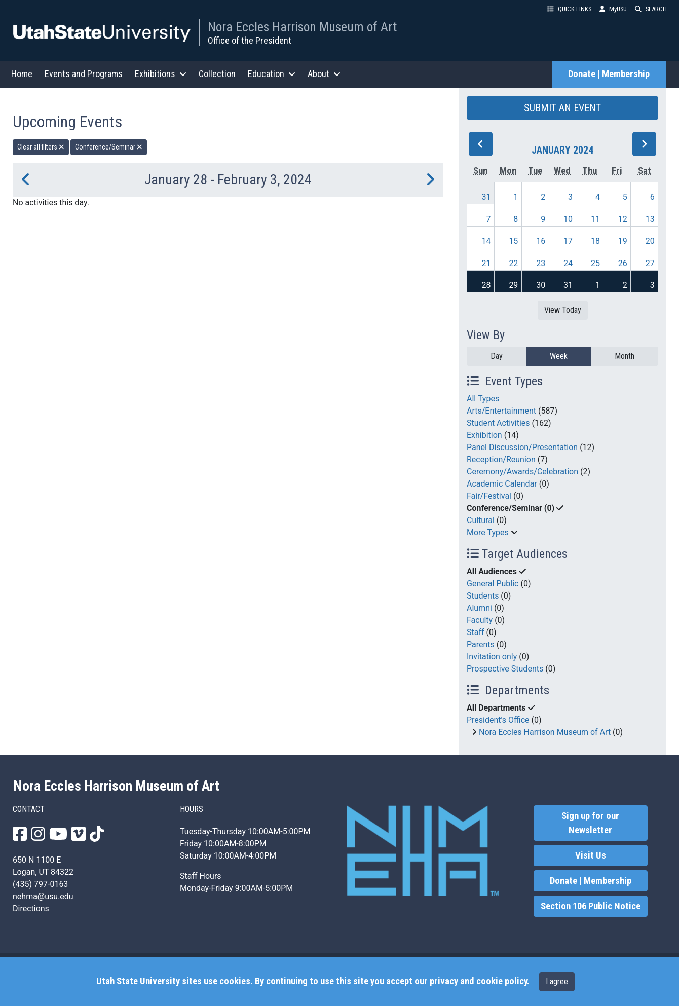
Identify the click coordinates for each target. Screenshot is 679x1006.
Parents (481, 644)
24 (568, 263)
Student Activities (498, 423)
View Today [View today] (562, 310)
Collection (217, 73)
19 (622, 241)
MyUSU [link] (613, 9)
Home (21, 73)
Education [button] (271, 73)
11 (595, 219)
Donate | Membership (609, 74)
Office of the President (249, 40)
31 (486, 197)
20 (650, 241)
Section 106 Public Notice (590, 906)
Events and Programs (84, 73)
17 (568, 241)
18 (595, 241)
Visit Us (590, 855)
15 (513, 241)
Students (483, 596)
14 (486, 241)
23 (540, 263)
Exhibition (484, 435)
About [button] (324, 73)
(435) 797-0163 (40, 884)
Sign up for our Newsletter (590, 823)
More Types (488, 532)
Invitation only (492, 656)
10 (568, 219)
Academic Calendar (502, 484)
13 (650, 219)
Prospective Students (505, 669)
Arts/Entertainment (501, 411)
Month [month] (624, 356)
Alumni (479, 608)
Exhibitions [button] (160, 73)
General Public (492, 583)
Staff (475, 632)
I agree (557, 981)
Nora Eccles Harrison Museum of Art (302, 26)
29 (513, 285)
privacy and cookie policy (478, 981)
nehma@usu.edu (43, 896)
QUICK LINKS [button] (569, 9)
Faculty (480, 620)
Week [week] (559, 356)
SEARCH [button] (651, 9)
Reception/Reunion (501, 459)
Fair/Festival (489, 496)
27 (650, 263)
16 (540, 241)
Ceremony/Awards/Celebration (522, 471)
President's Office (498, 720)
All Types (483, 398)
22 (513, 263)
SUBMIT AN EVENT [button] (562, 108)
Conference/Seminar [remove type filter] (108, 147)
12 (622, 219)
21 (486, 263)
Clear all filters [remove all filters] (40, 147)
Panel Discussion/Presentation (522, 447)
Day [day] (497, 356)
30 (540, 285)
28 (486, 285)
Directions (31, 908)
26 (622, 263)
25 (595, 263)
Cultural (481, 520)
